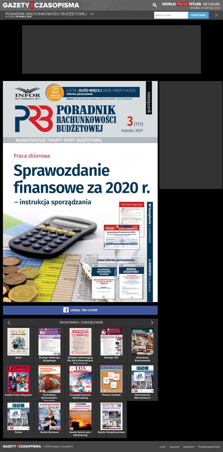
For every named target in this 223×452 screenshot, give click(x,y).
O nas (162, 446)
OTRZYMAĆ (198, 15)
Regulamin (189, 446)
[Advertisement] (111, 49)
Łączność (174, 446)
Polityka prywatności (209, 446)
